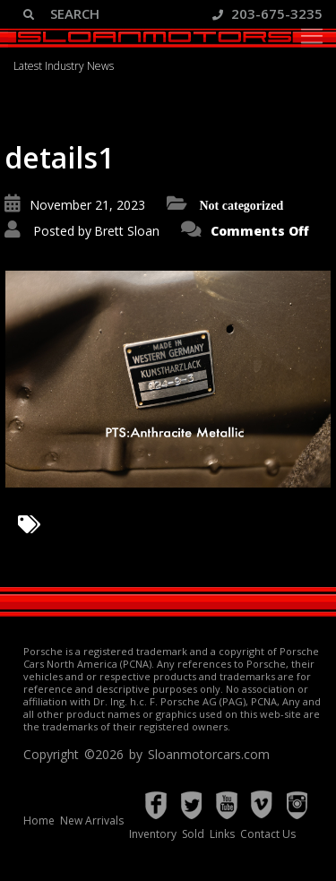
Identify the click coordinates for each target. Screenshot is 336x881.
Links (222, 834)
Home (39, 820)
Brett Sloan (126, 230)
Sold (193, 834)
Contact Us (268, 834)
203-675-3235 (267, 13)
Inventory (153, 834)
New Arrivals (92, 820)
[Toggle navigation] (312, 36)
